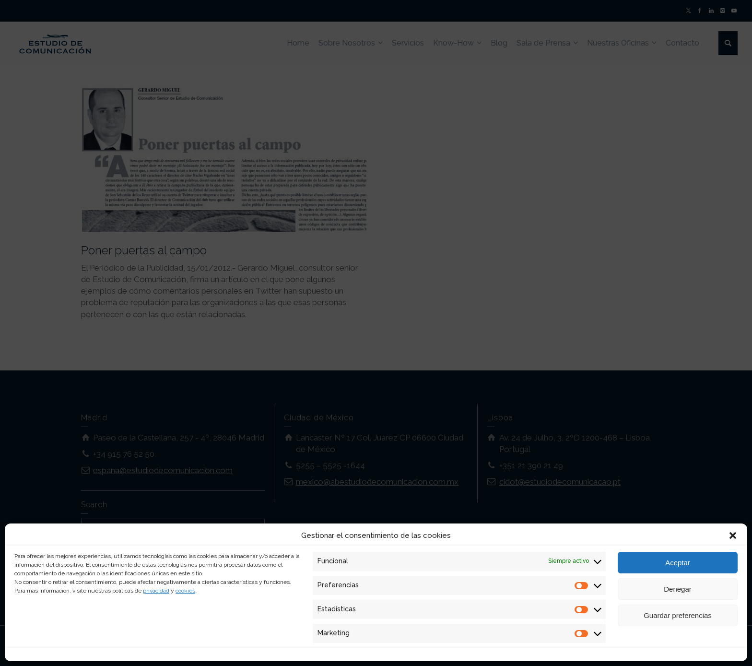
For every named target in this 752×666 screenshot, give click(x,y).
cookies (185, 590)
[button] (733, 535)
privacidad (156, 590)
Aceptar (677, 563)
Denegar (678, 589)
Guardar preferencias (678, 615)
